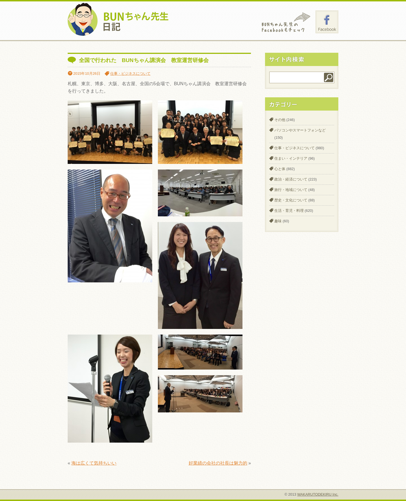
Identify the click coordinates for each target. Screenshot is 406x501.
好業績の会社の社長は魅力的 (218, 463)
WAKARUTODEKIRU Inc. (317, 494)
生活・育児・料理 (289, 210)
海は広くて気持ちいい (93, 463)
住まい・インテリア (290, 158)
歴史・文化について (290, 200)
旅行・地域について (290, 190)
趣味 (278, 221)
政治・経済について (290, 179)
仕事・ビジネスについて (130, 73)
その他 (279, 120)
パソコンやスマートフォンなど (300, 130)
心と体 (279, 169)
